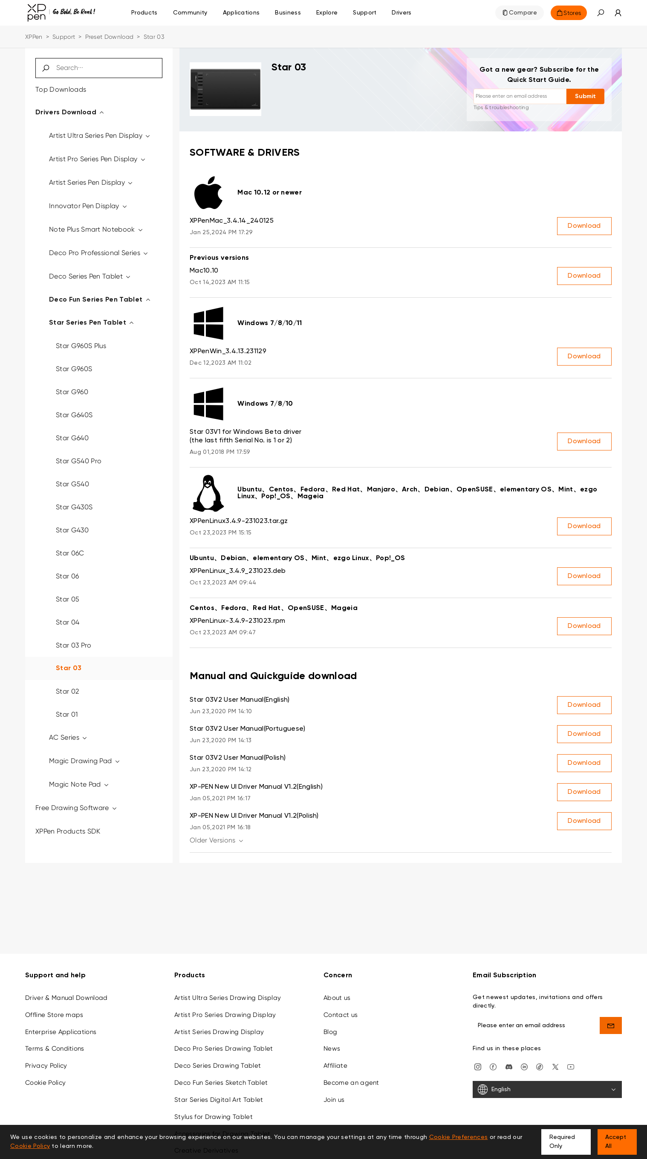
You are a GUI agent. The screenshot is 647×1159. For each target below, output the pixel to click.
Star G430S (74, 507)
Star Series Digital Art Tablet (218, 1100)
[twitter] (555, 1066)
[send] (611, 1025)
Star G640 (72, 438)
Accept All (615, 1141)
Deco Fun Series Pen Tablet (100, 299)
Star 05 (67, 599)
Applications (241, 13)
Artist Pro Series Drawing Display (225, 1015)
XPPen (34, 36)
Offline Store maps (54, 1015)
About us (337, 998)
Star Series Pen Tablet (92, 323)
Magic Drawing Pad (85, 761)
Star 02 (67, 691)
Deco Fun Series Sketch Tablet (221, 1082)
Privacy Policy (46, 1065)
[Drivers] (401, 13)
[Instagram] (478, 1066)
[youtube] (571, 1066)
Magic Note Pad (79, 784)
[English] (547, 1089)
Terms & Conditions (54, 1048)
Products (144, 13)
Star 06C (70, 553)
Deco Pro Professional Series (99, 253)
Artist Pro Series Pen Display (97, 159)
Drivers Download (70, 112)
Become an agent (351, 1082)
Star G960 (72, 392)
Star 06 (67, 576)
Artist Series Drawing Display (219, 1032)
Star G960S (74, 369)
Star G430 (72, 530)
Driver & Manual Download (66, 998)
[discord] (509, 1066)
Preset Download (109, 36)
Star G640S (74, 415)
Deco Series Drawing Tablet (217, 1065)
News (332, 1048)
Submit (585, 96)
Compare (523, 13)
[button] (600, 13)
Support (63, 36)
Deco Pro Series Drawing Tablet (223, 1048)
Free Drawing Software (76, 808)
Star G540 (72, 484)
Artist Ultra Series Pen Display (100, 135)
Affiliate (335, 1065)
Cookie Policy (45, 1082)
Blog (330, 1032)
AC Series (68, 737)
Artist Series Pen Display (91, 182)
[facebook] (493, 1066)
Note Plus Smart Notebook (96, 229)
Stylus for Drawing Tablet (213, 1117)
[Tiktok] (539, 1066)
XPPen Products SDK (68, 831)
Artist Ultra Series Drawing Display (227, 998)
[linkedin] (524, 1066)
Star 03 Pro (74, 645)
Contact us (341, 1015)
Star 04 (67, 622)
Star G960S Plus (81, 346)
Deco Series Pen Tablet (90, 276)
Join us (334, 1100)
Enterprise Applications (60, 1032)
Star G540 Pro (78, 461)
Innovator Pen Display (88, 206)
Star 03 (68, 668)
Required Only (562, 1141)
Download (584, 226)
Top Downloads (60, 89)
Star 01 (67, 714)
